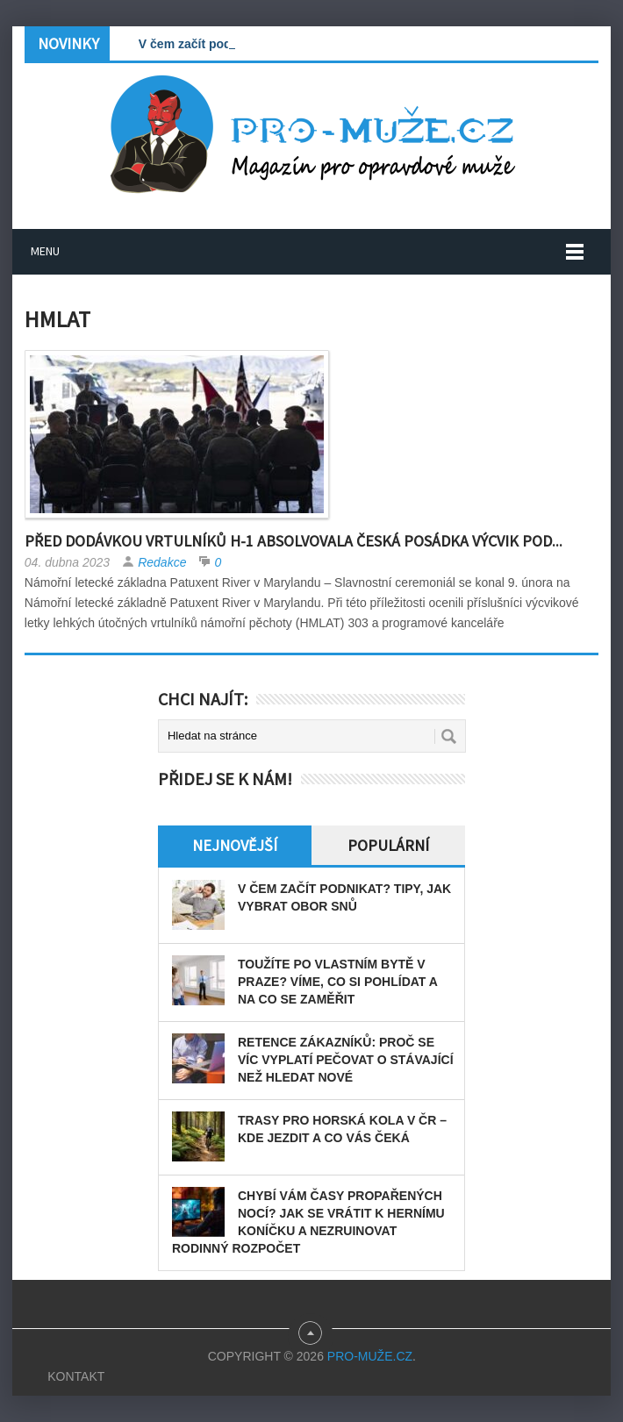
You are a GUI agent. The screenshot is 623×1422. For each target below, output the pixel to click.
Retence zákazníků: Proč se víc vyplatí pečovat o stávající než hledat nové (346, 1059)
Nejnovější (234, 845)
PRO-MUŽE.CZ (369, 1356)
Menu (45, 251)
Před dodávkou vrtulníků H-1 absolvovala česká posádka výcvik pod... (293, 541)
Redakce (162, 562)
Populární (388, 845)
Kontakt (75, 1376)
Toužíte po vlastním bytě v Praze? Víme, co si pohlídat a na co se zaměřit (337, 981)
